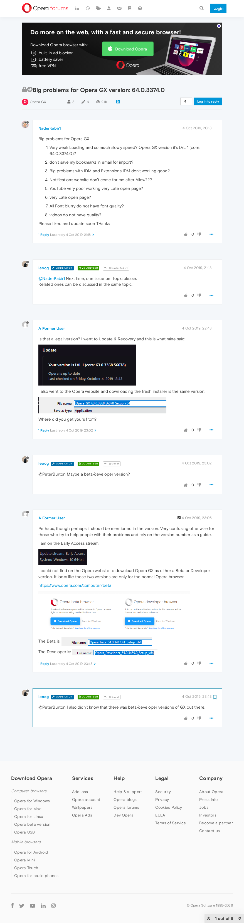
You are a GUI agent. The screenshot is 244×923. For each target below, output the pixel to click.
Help (119, 761)
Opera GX (38, 85)
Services (82, 761)
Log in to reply (208, 85)
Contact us (209, 814)
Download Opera (131, 32)
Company (211, 761)
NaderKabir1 (49, 111)
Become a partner (216, 806)
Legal (162, 761)
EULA (160, 798)
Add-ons (80, 775)
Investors (207, 798)
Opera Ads (82, 798)
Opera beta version (32, 807)
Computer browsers (28, 774)
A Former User (51, 311)
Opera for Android (31, 835)
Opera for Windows (32, 784)
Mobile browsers (26, 825)
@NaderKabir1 (116, 251)
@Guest (111, 447)
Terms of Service (170, 806)
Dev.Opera (124, 798)
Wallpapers (82, 790)
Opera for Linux (28, 800)
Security (163, 775)
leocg (43, 251)
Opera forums (126, 790)
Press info (208, 783)
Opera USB (24, 815)
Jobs (203, 790)
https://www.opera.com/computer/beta (74, 568)
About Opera (211, 775)
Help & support (128, 775)
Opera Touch (26, 851)
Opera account (86, 783)
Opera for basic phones (36, 858)
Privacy (162, 783)
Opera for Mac (27, 792)
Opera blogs (125, 783)
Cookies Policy (168, 790)
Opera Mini (24, 843)
